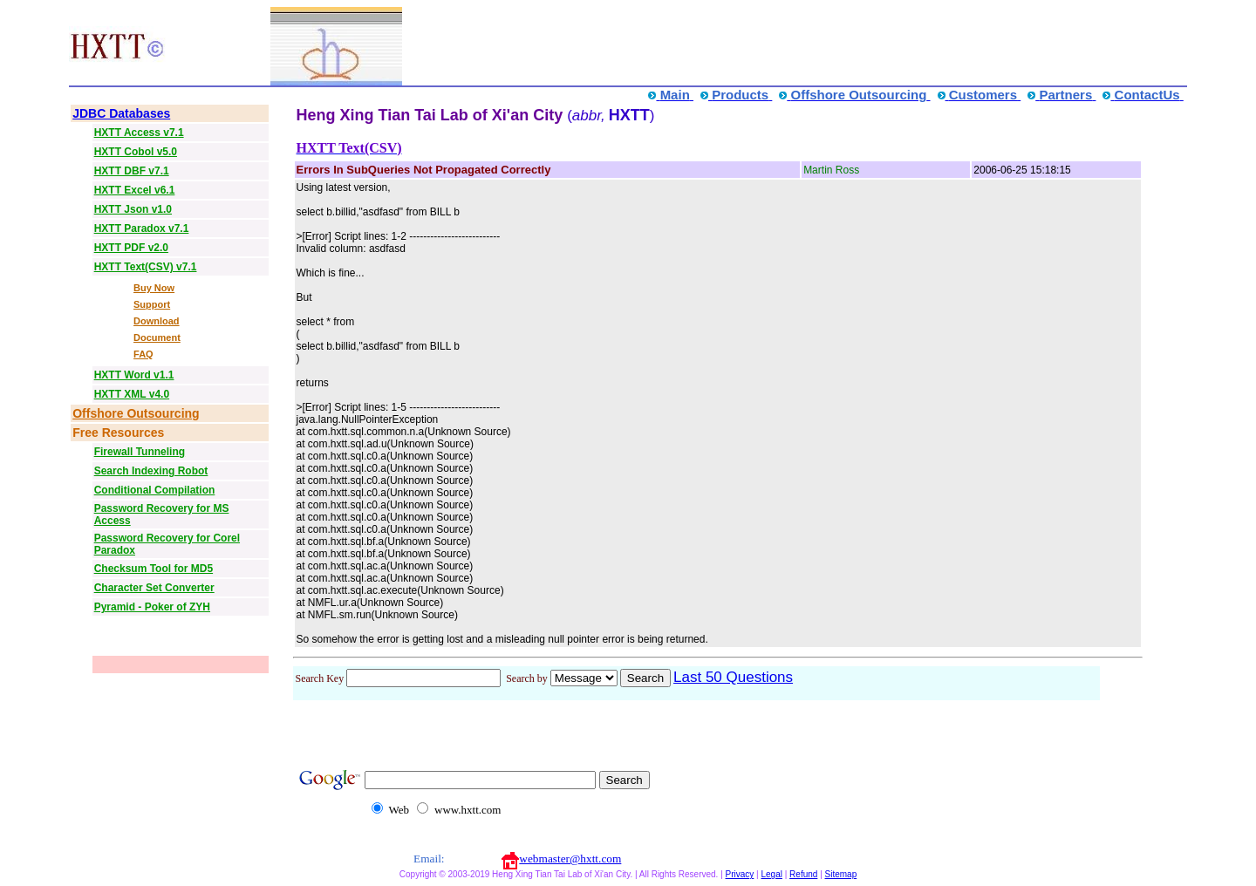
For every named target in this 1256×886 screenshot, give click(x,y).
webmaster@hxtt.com (570, 858)
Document (157, 337)
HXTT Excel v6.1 (134, 190)
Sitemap (841, 874)
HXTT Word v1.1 (134, 375)
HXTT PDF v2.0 (131, 248)
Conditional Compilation (154, 490)
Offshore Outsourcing (135, 413)
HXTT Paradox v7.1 (141, 228)
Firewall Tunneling (139, 452)
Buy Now (153, 288)
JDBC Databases (121, 113)
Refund (803, 874)
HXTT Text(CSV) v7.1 (145, 267)
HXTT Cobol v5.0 (135, 152)
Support (151, 304)
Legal (771, 874)
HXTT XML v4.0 (131, 394)
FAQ (143, 354)
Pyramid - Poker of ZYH (152, 607)
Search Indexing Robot (151, 471)
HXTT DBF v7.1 (131, 171)
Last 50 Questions (733, 677)
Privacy (740, 874)
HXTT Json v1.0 (133, 209)
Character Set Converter (154, 588)
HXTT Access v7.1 (139, 132)
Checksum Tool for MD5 (153, 568)
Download (156, 321)
